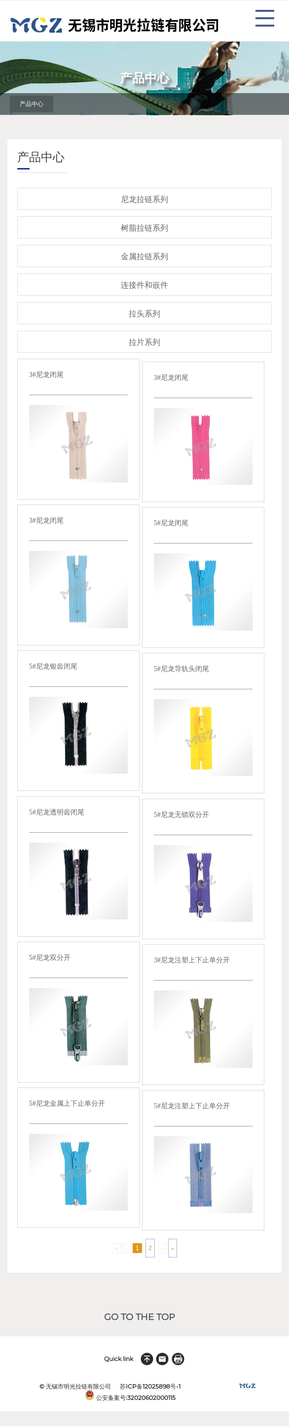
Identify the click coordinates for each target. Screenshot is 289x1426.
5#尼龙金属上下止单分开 (67, 1103)
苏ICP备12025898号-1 (150, 1386)
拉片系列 (144, 342)
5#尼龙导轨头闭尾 (181, 669)
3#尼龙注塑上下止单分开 (192, 960)
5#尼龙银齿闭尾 (53, 666)
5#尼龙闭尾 (171, 523)
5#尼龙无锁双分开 (181, 814)
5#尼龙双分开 (50, 957)
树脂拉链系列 (144, 228)
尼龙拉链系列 (144, 199)
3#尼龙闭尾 (46, 374)
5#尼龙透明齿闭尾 (56, 812)
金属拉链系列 (144, 256)
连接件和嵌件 (144, 285)
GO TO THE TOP (139, 1317)
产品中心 (31, 104)
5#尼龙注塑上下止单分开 (192, 1106)
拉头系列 (144, 313)
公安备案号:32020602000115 (136, 1397)
